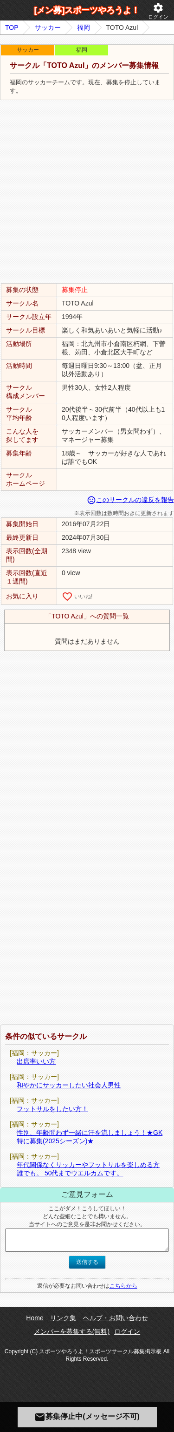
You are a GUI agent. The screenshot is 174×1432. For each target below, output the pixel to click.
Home (34, 1318)
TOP (12, 27)
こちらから (123, 1286)
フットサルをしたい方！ (52, 1109)
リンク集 (63, 1318)
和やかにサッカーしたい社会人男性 (69, 1085)
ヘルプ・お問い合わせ (115, 1318)
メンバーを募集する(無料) (72, 1331)
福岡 (83, 27)
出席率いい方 (36, 1061)
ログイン (158, 11)
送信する (87, 1262)
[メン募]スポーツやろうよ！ (87, 10)
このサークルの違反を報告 (130, 499)
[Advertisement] (87, 192)
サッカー (48, 27)
